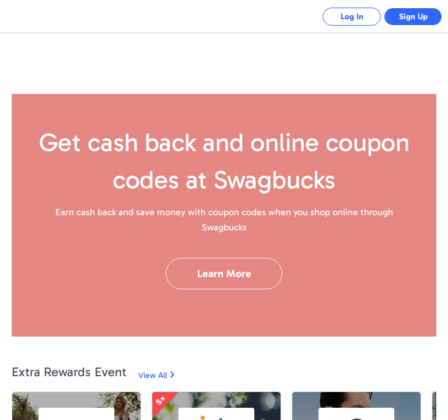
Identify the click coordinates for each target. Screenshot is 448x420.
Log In (352, 17)
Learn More (224, 273)
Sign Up (413, 17)
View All (152, 375)
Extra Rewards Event (69, 372)
